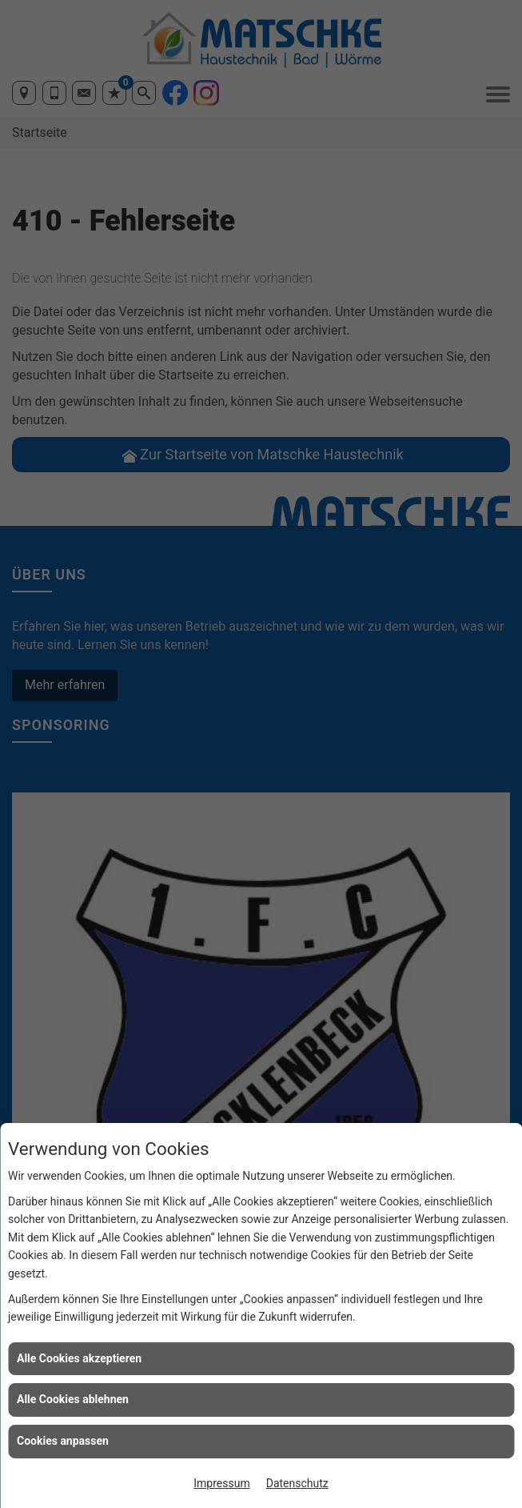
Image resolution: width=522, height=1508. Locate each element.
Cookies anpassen (63, 1440)
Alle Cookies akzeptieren (79, 1358)
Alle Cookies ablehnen (73, 1399)
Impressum (221, 1483)
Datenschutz (297, 1483)
